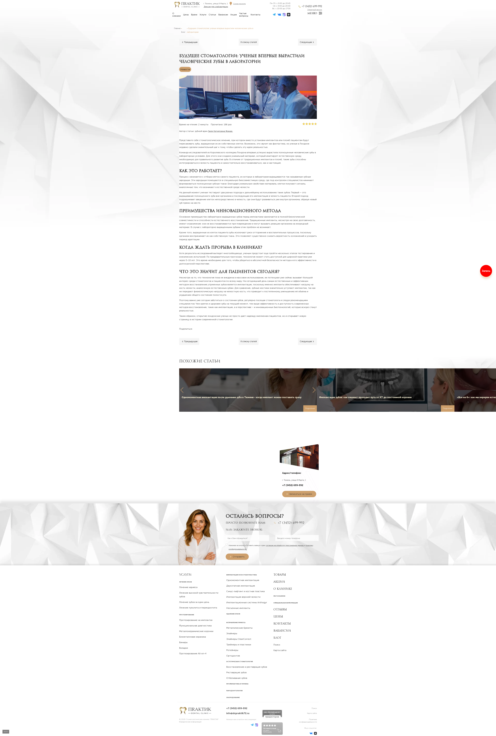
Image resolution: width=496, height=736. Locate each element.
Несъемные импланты (238, 608)
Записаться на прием (300, 494)
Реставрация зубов (236, 672)
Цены (186, 14)
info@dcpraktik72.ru (237, 713)
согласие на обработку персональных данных (285, 545)
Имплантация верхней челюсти (243, 597)
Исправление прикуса (235, 622)
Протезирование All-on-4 (192, 653)
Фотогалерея (279, 596)
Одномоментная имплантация (242, 580)
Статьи (212, 14)
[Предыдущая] (189, 42)
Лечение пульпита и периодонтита (198, 607)
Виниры (183, 642)
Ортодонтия (233, 655)
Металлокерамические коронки (196, 631)
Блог (277, 638)
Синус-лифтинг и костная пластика (245, 591)
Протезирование (186, 615)
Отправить (239, 556)
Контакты (255, 14)
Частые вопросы (243, 14)
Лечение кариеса (188, 587)
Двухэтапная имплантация (240, 585)
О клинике (176, 14)
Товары (279, 574)
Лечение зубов (185, 582)
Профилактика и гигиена (237, 684)
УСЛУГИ (185, 574)
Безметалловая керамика (192, 636)
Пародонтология (234, 691)
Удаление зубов (233, 614)
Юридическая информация (190, 722)
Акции (233, 14)
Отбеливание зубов (236, 678)
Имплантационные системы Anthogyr (246, 602)
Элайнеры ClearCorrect (238, 639)
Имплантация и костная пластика (241, 575)
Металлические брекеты (239, 628)
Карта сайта (279, 650)
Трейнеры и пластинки (238, 644)
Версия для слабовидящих (215, 6)
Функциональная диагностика (195, 625)
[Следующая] (307, 42)
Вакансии (223, 14)
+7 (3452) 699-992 (312, 6)
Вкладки (183, 648)
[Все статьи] (248, 42)
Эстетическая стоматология (239, 661)
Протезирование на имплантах (196, 620)
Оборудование (233, 697)
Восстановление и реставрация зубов (246, 667)
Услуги (203, 14)
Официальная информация (285, 603)
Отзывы (280, 609)
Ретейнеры (232, 650)
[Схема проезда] (237, 3)
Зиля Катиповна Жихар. (220, 131)
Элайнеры (231, 633)
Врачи (194, 14)
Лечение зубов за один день (194, 602)
